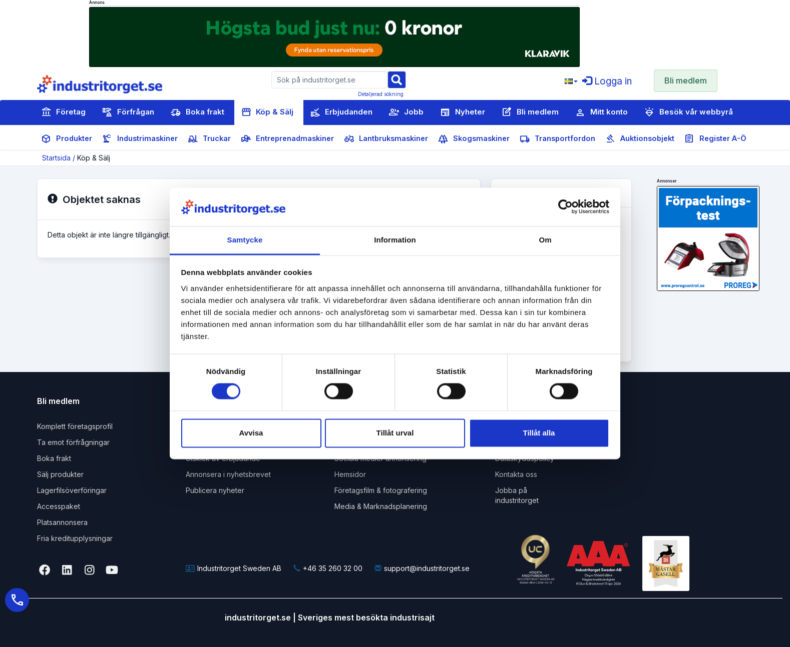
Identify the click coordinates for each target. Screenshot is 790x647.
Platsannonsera (62, 522)
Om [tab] (545, 240)
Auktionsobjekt (639, 139)
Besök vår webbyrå (688, 112)
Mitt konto (601, 112)
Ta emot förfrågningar (73, 442)
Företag (63, 112)
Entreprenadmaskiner (287, 139)
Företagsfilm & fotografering (380, 490)
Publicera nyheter (215, 490)
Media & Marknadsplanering (380, 506)
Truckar (209, 139)
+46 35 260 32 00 (327, 568)
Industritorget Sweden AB (233, 568)
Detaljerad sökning (381, 94)
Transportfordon (557, 139)
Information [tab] (395, 240)
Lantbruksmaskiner (386, 139)
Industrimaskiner (140, 139)
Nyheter (462, 112)
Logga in (607, 81)
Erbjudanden (341, 112)
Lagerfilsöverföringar (72, 490)
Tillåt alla (539, 432)
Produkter (66, 139)
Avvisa (251, 432)
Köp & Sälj (267, 112)
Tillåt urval (395, 432)
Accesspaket (58, 506)
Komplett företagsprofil (75, 426)
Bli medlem (685, 81)
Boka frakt (197, 112)
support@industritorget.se (422, 568)
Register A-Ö (715, 139)
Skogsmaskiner (474, 139)
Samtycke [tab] (245, 240)
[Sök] (396, 79)
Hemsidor (350, 474)
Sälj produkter (60, 474)
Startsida (56, 158)
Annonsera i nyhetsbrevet (228, 474)
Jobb (406, 112)
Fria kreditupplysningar (75, 538)
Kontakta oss (516, 474)
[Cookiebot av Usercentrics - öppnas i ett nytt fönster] (565, 207)
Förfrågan (128, 112)
